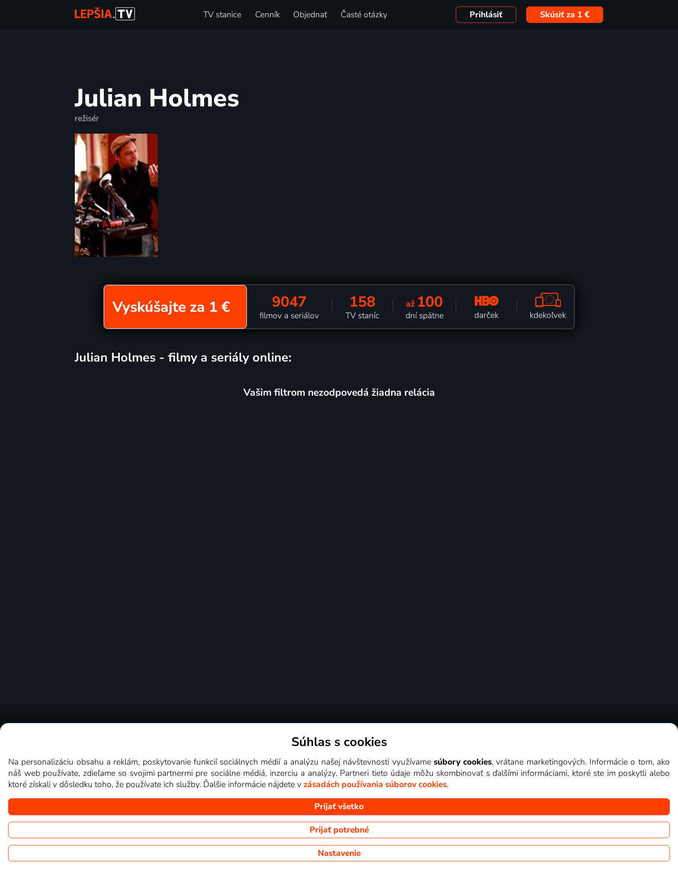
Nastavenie (339, 853)
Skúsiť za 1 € (565, 14)
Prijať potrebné (339, 830)
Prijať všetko (339, 806)
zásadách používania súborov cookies (375, 784)
